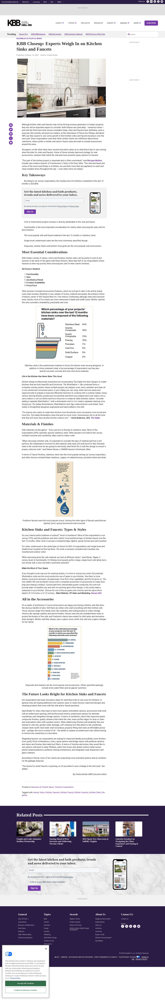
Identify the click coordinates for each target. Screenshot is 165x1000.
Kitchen (48, 799)
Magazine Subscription (103, 926)
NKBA (59, 2)
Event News (22, 935)
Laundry (46, 938)
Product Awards (75, 929)
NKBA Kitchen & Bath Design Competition (79, 936)
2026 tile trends (55, 34)
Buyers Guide (99, 942)
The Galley (95, 425)
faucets (56, 799)
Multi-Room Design (50, 945)
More (136, 23)
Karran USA (96, 600)
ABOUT (56, 964)
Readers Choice (75, 926)
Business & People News (29, 46)
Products (98, 23)
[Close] (46, 948)
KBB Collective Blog (24, 942)
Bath (45, 926)
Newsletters (99, 948)
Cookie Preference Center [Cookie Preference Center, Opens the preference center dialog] (25, 990)
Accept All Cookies (25, 983)
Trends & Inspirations (64, 794)
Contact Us (125, 926)
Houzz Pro (23, 34)
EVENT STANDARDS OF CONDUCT (106, 964)
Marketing (47, 942)
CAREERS (64, 964)
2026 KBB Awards (38, 34)
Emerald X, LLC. (130, 960)
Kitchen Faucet (66, 799)
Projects (85, 23)
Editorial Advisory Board (103, 945)
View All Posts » (23, 926)
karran (36, 799)
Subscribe (151, 23)
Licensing (36, 2)
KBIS (45, 2)
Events (110, 23)
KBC (52, 2)
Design (46, 935)
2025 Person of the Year (95, 34)
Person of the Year (75, 932)
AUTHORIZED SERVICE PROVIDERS (81, 964)
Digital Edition (100, 929)
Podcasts (21, 938)
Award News (22, 929)
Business (47, 932)
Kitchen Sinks (95, 799)
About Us (98, 932)
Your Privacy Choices (127, 964)
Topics (71, 23)
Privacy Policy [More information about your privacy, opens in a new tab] (15, 978)
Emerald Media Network (10, 2)
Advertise (25, 2)
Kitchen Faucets (81, 799)
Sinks (42, 799)
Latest (59, 23)
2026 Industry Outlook (73, 34)
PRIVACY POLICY (141, 966)
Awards (123, 23)
